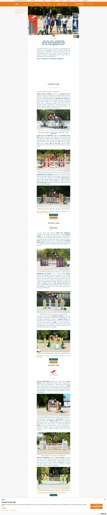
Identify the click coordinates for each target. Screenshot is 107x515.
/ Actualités (19, 9)
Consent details (5, 510)
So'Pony (44, 0)
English (4, 499)
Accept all (96, 504)
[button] (25, 4)
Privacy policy (13, 510)
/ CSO (23, 9)
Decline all (96, 507)
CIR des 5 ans (53, 362)
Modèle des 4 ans (53, 214)
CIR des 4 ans (53, 217)
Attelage (77, 0)
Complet (61, 0)
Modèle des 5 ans (53, 359)
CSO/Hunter (52, 0)
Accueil (16, 9)
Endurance (85, 0)
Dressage (69, 0)
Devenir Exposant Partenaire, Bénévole (79, 4)
